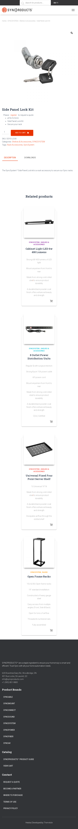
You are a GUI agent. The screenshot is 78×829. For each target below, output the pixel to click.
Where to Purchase (13, 795)
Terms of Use (9, 802)
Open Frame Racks (39, 576)
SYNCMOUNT (9, 703)
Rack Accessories (15, 145)
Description (10, 157)
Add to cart (20, 133)
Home (4, 21)
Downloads (30, 157)
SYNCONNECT (9, 710)
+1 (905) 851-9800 (10, 682)
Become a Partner (12, 788)
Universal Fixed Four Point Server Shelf (39, 477)
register (13, 115)
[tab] (12, 158)
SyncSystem (29, 145)
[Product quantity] (5, 132)
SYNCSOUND (9, 717)
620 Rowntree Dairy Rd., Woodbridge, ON (19, 673)
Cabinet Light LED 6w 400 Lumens (39, 250)
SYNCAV (7, 743)
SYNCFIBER (8, 736)
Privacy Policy (10, 808)
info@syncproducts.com (13, 679)
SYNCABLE (8, 697)
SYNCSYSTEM (13, 21)
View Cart (8, 766)
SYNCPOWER (9, 730)
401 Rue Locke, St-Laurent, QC (14, 676)
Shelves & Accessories (27, 21)
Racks (45, 572)
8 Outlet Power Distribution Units (39, 356)
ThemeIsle (48, 823)
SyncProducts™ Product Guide (18, 759)
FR (57, 3)
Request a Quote (11, 782)
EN (55, 3)
